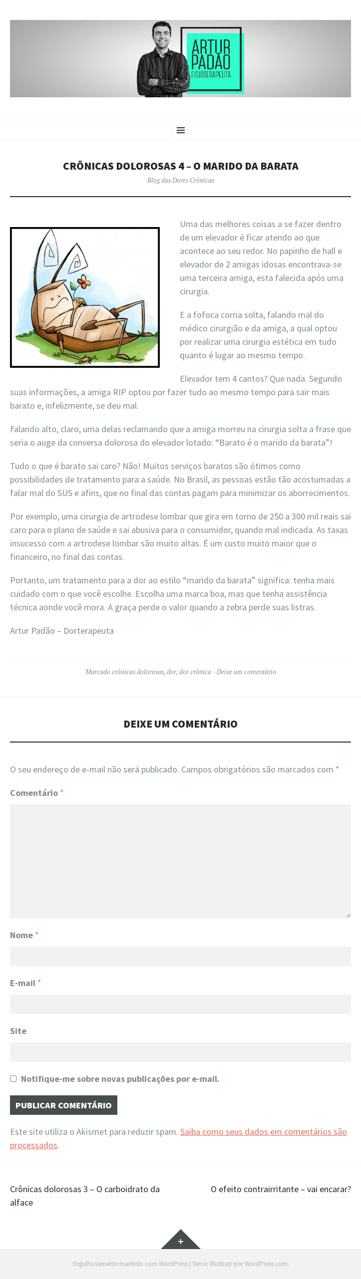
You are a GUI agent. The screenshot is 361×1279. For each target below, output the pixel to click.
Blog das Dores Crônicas (180, 180)
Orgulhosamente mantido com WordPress (130, 1264)
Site (18, 1030)
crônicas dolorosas (138, 671)
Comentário (37, 792)
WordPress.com (266, 1264)
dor (171, 671)
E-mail (25, 983)
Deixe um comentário (246, 671)
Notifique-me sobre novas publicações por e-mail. (120, 1078)
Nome (24, 935)
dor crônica (195, 671)
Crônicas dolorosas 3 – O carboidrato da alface (85, 1195)
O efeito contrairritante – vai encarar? (281, 1189)
